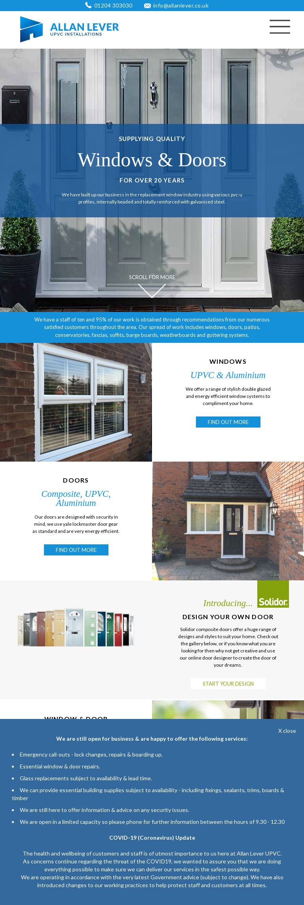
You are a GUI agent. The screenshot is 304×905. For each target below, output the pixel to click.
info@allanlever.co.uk (181, 5)
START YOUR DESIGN (228, 684)
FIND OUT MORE (228, 422)
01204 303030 (113, 5)
